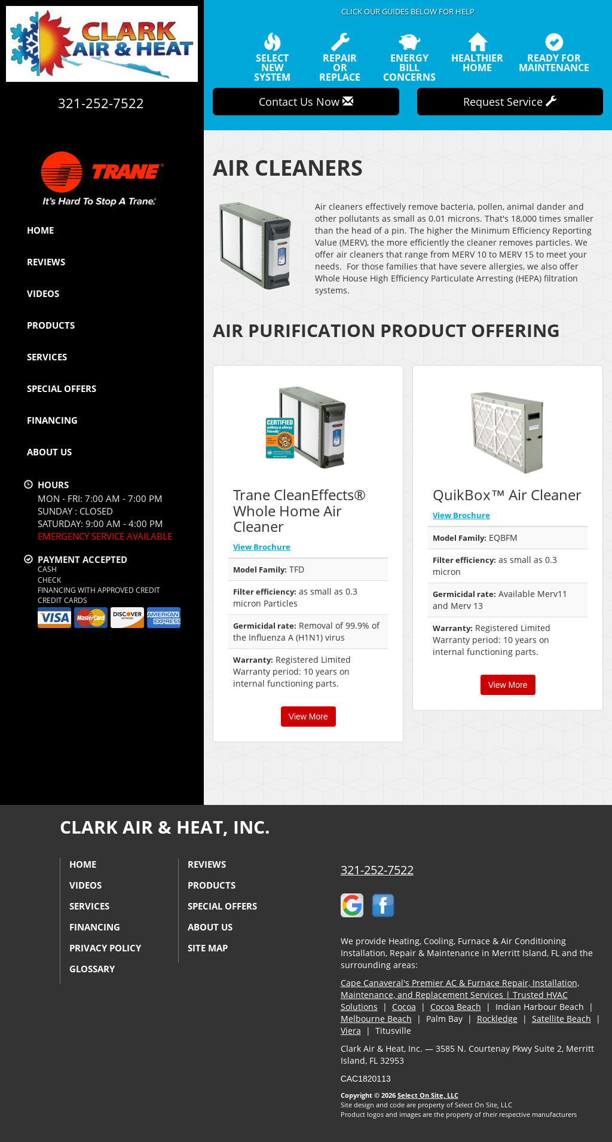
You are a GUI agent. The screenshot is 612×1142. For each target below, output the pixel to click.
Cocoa (404, 1006)
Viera (351, 1030)
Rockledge (497, 1018)
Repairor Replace (340, 57)
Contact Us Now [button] (306, 101)
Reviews (46, 262)
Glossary (92, 969)
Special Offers (61, 388)
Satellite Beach (561, 1018)
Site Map (208, 948)
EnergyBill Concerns (409, 57)
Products (51, 325)
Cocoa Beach (455, 1006)
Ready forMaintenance (554, 52)
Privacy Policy (105, 948)
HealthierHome (477, 52)
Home (40, 230)
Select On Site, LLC (427, 1095)
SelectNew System (272, 57)
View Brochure (261, 546)
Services (47, 357)
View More (308, 716)
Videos (43, 293)
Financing (52, 420)
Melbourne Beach (376, 1018)
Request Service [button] (509, 101)
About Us (49, 452)
